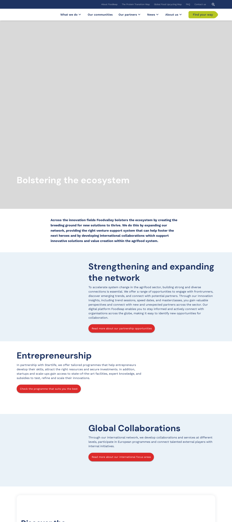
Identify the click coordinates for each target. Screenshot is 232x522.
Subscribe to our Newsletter (37, 496)
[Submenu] (80, 14)
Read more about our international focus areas (121, 317)
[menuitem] (109, 4)
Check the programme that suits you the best (49, 249)
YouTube (181, 486)
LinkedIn (182, 480)
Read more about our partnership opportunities (122, 189)
